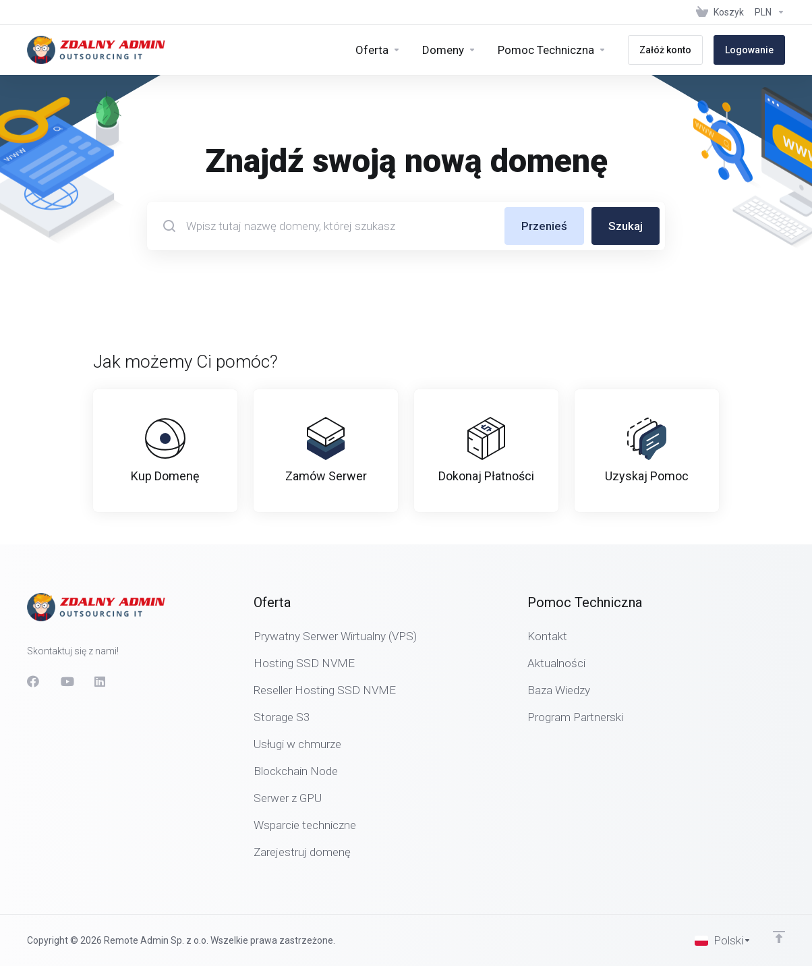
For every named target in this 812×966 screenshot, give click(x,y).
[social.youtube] (67, 681)
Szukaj (625, 226)
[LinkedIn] (100, 681)
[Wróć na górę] (779, 937)
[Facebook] (33, 681)
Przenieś (544, 226)
